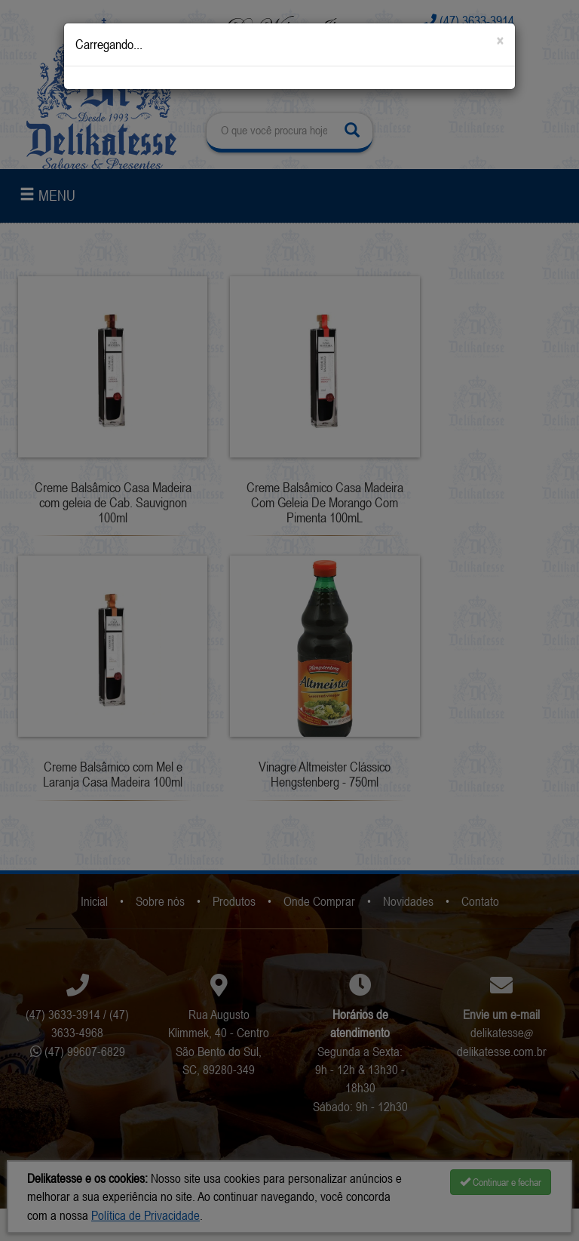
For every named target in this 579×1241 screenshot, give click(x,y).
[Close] (500, 41)
